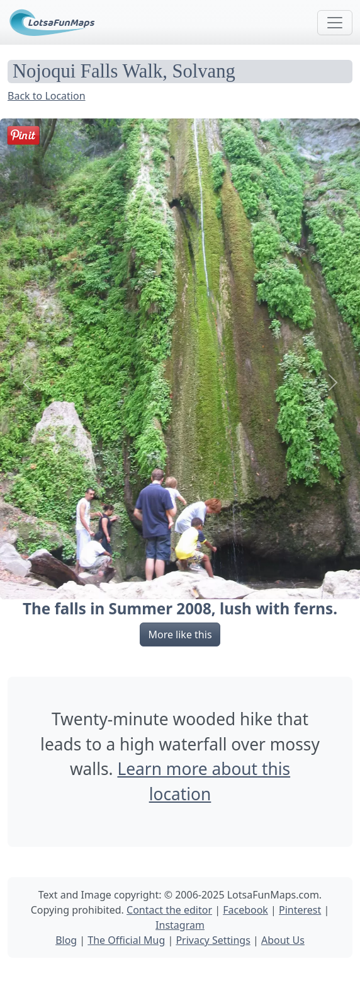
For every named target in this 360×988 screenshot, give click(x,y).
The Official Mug (126, 940)
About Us (283, 940)
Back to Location (47, 96)
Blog (66, 940)
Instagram (180, 925)
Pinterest (300, 910)
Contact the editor (169, 910)
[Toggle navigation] (334, 22)
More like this (179, 634)
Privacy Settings (213, 940)
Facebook (245, 910)
